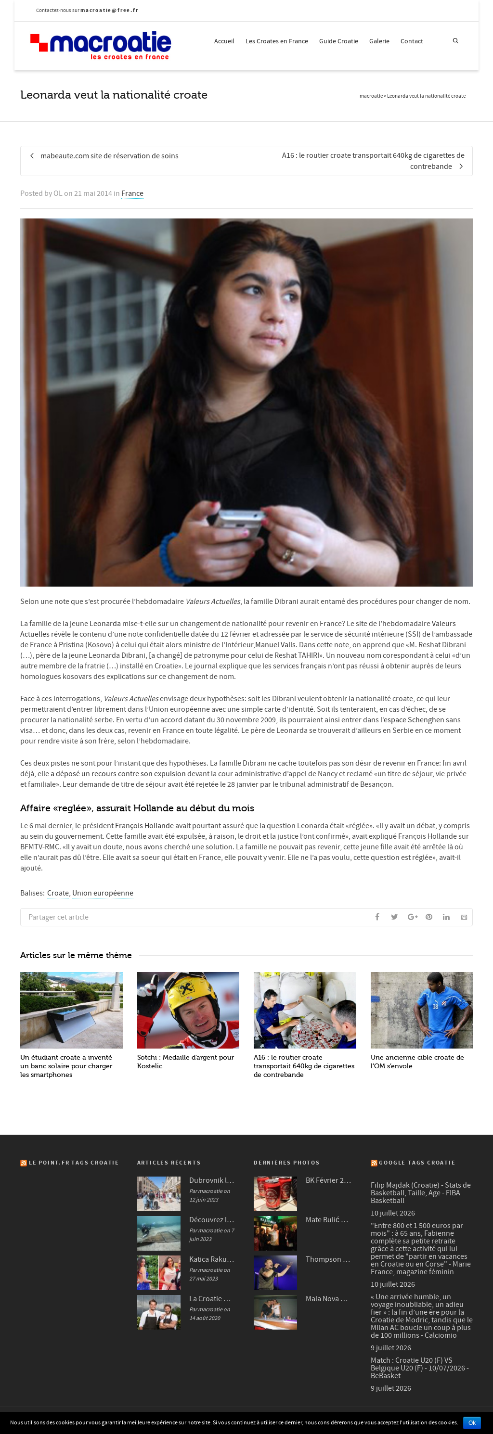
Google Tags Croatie (417, 1163)
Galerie (379, 41)
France (132, 193)
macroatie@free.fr (109, 10)
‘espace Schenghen (414, 720)
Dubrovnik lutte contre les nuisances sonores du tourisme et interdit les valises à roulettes (212, 1180)
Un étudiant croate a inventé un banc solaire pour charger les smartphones (66, 1066)
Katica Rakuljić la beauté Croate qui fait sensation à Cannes (212, 1259)
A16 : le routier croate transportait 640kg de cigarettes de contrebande (304, 1066)
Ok (472, 1423)
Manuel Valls (275, 645)
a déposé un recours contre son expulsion (119, 774)
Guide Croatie (338, 41)
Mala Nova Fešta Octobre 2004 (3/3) (328, 1299)
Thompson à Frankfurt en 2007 (328, 1259)
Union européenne (102, 893)
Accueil (224, 41)
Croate (58, 893)
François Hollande (144, 826)
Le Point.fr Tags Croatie (74, 1163)
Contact (412, 41)
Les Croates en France (277, 41)
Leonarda (104, 623)
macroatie (371, 96)
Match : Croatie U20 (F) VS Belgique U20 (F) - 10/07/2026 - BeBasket (420, 1368)
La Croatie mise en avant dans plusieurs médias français (212, 1299)
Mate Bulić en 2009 (328, 1220)
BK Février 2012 (328, 1180)
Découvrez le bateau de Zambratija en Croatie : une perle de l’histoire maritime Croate (212, 1220)
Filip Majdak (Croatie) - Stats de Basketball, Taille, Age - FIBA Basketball (421, 1192)
